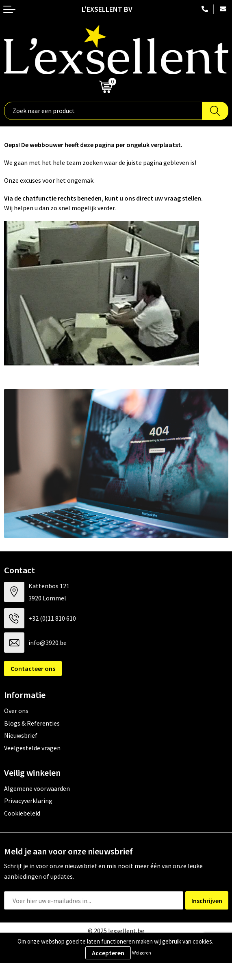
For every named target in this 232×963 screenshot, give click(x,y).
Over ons (16, 711)
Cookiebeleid (22, 813)
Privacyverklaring (28, 800)
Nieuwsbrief (20, 735)
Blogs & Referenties (32, 723)
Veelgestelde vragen (32, 748)
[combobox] (103, 111)
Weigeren (141, 953)
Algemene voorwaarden (37, 788)
